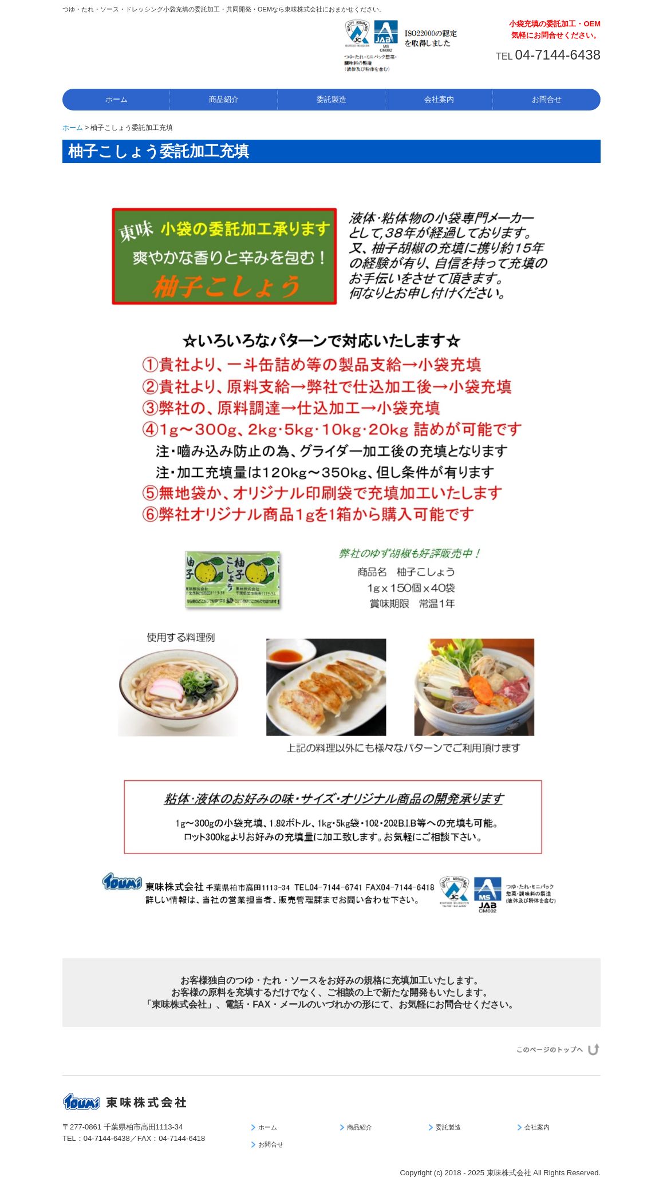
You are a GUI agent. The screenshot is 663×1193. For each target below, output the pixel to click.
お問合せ (547, 99)
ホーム (116, 99)
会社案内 (439, 99)
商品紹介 (224, 99)
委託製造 (331, 99)
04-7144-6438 (558, 54)
